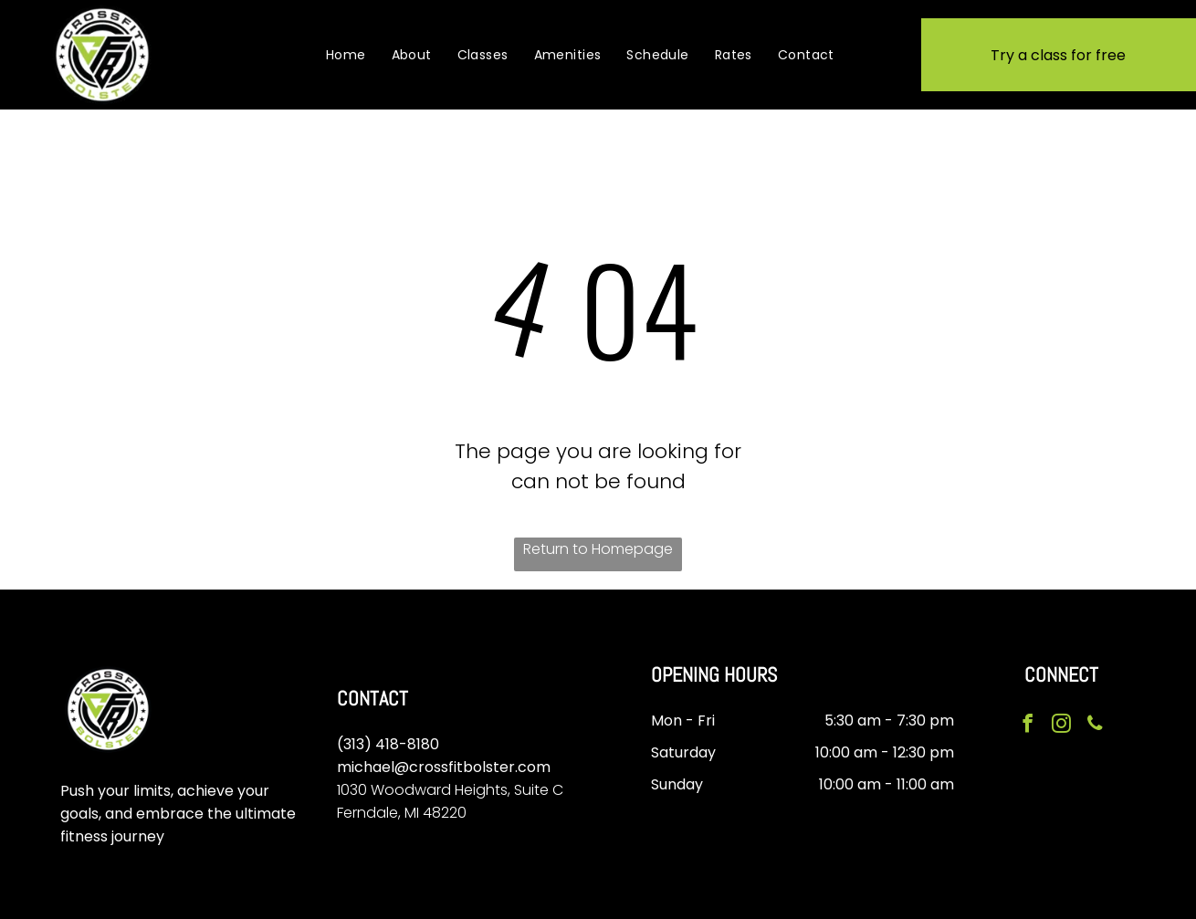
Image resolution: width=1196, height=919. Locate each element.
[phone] (1093, 725)
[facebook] (1029, 725)
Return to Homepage (598, 548)
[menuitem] (346, 54)
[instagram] (1061, 725)
